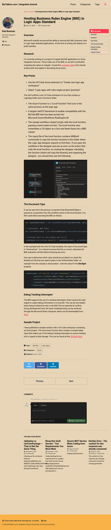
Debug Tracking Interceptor (96, 50)
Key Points (94, 42)
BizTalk (35, 376)
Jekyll (41, 524)
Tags (96, 4)
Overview (94, 35)
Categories (84, 4)
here (67, 338)
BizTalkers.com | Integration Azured (19, 4)
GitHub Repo (62, 366)
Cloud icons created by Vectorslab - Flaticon (23, 521)
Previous (39, 409)
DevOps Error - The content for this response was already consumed (98, 474)
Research (94, 38)
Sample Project (96, 54)
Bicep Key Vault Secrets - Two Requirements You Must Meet (54, 474)
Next (71, 409)
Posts (72, 4)
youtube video (30, 73)
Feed (49, 521)
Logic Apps (45, 376)
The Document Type (97, 45)
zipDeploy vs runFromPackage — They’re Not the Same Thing (33, 474)
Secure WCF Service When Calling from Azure (77, 473)
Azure (39, 381)
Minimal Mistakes (51, 524)
